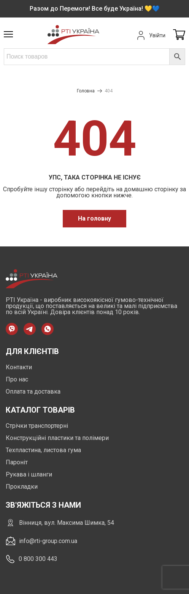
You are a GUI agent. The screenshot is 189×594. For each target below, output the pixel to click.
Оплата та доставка (33, 391)
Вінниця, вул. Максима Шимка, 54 (60, 522)
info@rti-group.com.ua (41, 541)
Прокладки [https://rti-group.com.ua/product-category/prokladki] (22, 486)
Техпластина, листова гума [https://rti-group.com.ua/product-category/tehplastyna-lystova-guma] (43, 450)
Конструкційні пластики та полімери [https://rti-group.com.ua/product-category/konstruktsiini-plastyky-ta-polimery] (57, 438)
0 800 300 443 (31, 559)
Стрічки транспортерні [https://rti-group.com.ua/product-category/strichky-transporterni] (37, 425)
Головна (86, 91)
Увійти (150, 35)
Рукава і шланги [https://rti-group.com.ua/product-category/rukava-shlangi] (29, 474)
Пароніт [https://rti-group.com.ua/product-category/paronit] (17, 462)
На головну (94, 218)
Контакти (19, 367)
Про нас (17, 379)
